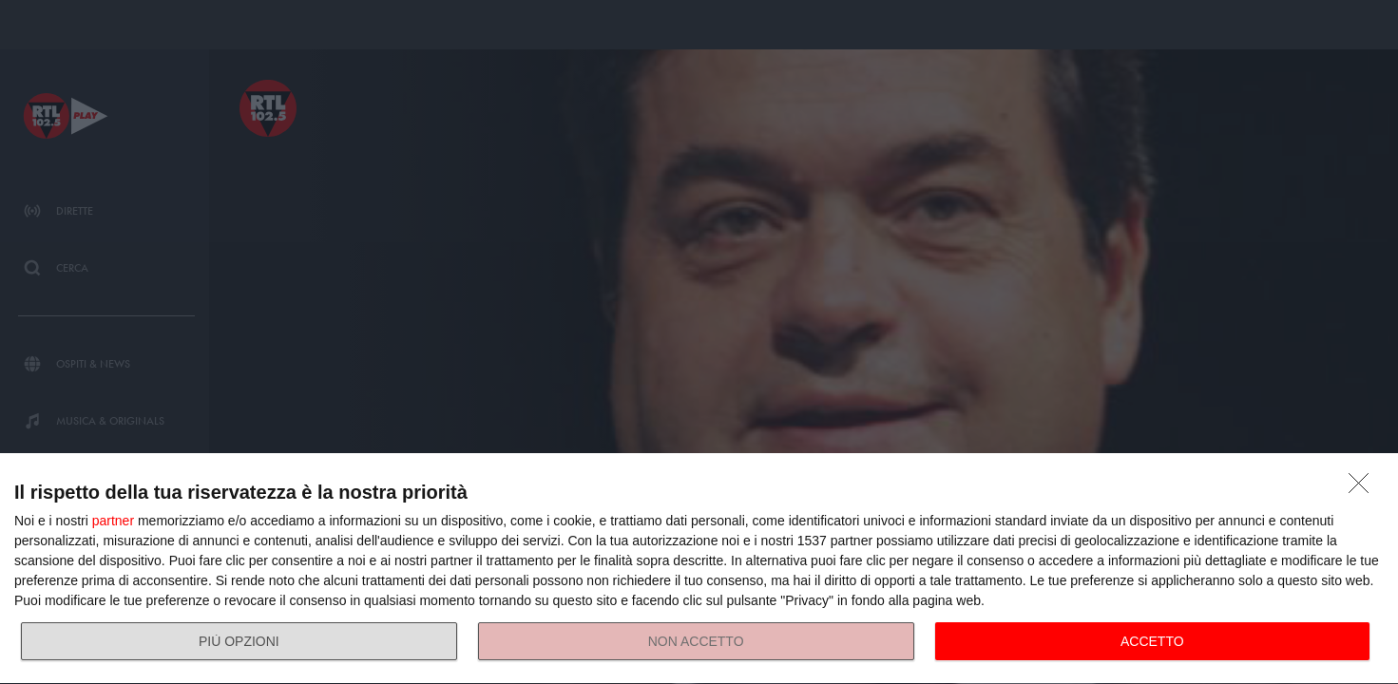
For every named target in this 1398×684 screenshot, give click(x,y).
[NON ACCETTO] (1364, 488)
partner (113, 520)
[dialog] (699, 569)
